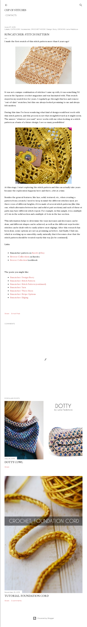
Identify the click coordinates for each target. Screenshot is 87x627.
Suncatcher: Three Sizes (21, 291)
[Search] (80, 4)
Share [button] (7, 313)
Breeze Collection (19, 256)
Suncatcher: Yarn (18, 287)
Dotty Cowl (14, 462)
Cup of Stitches (15, 10)
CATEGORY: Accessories (20, 29)
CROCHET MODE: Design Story (44, 29)
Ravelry (35, 253)
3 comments (16, 601)
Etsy (42, 253)
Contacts (11, 15)
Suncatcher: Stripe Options (23, 294)
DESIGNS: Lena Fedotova (68, 29)
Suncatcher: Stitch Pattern (22, 281)
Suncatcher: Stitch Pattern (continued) (28, 284)
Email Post (15, 313)
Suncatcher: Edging (19, 297)
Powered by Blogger (43, 618)
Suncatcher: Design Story (22, 277)
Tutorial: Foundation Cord (27, 596)
